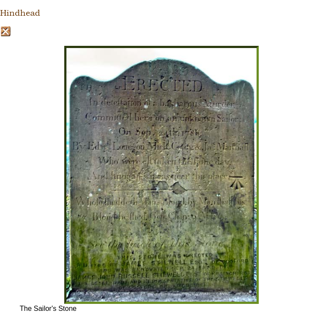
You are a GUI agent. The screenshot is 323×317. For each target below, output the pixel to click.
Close (5, 31)
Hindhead (20, 13)
